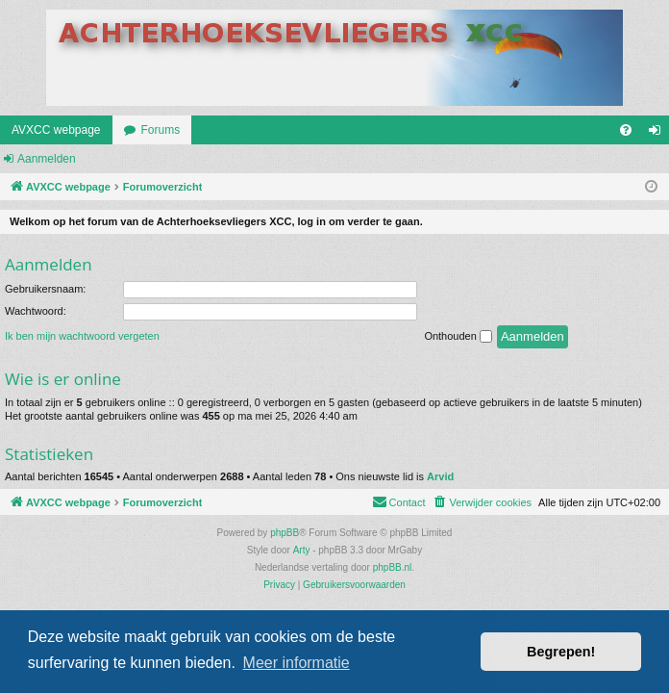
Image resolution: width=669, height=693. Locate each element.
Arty (301, 550)
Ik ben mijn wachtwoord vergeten (82, 336)
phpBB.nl (392, 567)
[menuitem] (625, 130)
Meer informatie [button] (296, 662)
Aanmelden (46, 159)
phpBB (284, 532)
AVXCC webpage (56, 130)
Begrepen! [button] (561, 651)
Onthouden (458, 337)
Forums (161, 130)
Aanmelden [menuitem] (659, 133)
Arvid (440, 476)
